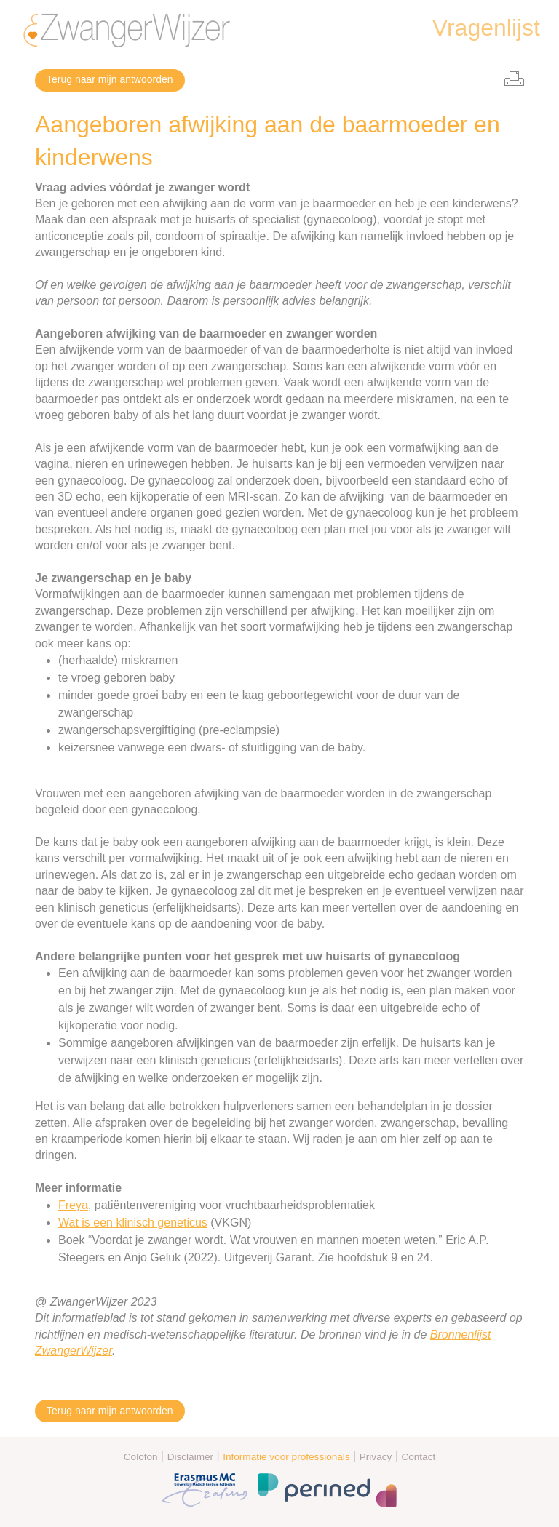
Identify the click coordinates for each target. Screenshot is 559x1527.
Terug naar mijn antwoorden (110, 79)
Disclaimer (190, 1456)
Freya (73, 1205)
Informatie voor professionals (286, 1456)
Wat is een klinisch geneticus (132, 1222)
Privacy (376, 1456)
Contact (418, 1456)
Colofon (141, 1456)
